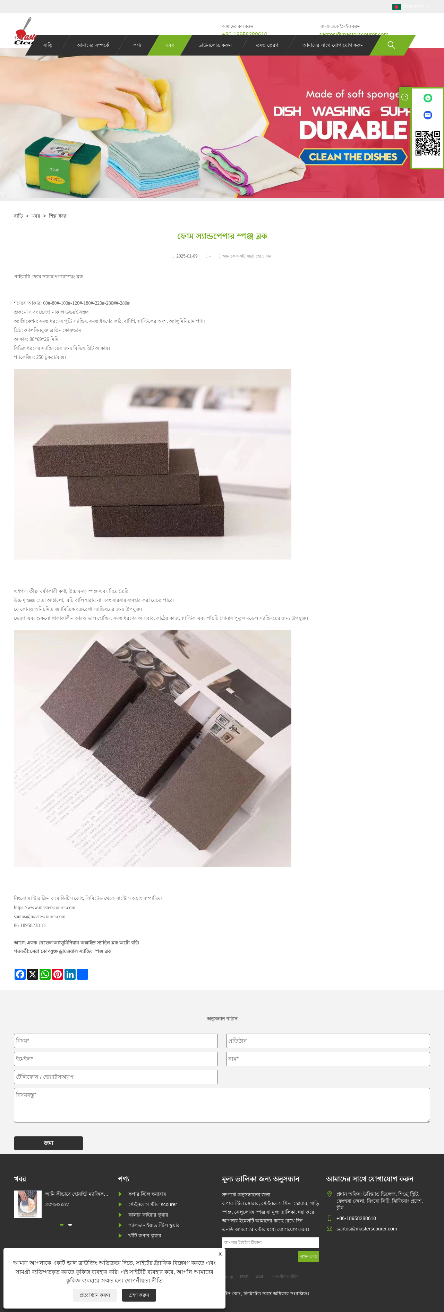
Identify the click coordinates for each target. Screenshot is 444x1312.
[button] (62, 1224)
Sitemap (225, 1277)
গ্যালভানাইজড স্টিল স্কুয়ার (154, 1225)
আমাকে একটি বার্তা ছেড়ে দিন (246, 256)
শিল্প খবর (58, 216)
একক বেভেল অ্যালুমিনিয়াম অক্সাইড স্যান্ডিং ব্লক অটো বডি (82, 942)
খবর (169, 58)
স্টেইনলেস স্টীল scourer (152, 1204)
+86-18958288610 (244, 34)
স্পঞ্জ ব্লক (74, 276)
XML (260, 1277)
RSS (244, 1277)
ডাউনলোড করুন (215, 58)
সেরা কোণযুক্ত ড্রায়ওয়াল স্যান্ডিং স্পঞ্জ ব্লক (70, 951)
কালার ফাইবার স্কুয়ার (148, 1215)
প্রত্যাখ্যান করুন (95, 1295)
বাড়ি (47, 58)
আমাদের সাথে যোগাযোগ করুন (333, 58)
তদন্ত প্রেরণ (267, 58)
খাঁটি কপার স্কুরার (144, 1235)
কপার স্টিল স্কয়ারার (147, 1194)
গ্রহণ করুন (139, 1295)
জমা (48, 1143)
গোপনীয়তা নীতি (144, 1281)
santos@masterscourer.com (353, 34)
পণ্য (137, 58)
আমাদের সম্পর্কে (93, 58)
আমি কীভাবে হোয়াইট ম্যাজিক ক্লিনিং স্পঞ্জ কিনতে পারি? (74, 1194)
